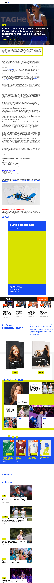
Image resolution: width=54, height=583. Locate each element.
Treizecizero (7, 502)
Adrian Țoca (46, 316)
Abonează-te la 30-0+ (43, 299)
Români (4, 495)
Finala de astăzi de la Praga (7, 69)
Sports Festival (33, 384)
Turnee (7, 407)
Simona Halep (20, 395)
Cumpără (15, 372)
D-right (4, 25)
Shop (13, 436)
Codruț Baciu (5, 39)
